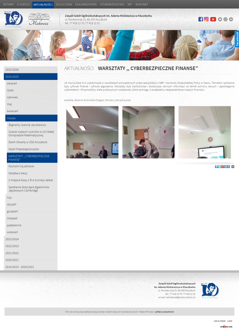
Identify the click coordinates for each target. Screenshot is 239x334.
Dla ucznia (64, 4)
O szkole (23, 4)
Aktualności (43, 4)
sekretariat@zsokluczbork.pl (180, 297)
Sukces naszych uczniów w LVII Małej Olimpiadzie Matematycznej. (31, 133)
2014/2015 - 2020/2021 (19, 267)
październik (14, 225)
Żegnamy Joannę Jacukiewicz (27, 125)
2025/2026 (12, 69)
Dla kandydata (86, 4)
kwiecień (12, 111)
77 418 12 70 (77, 23)
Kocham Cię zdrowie (21, 166)
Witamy (8, 4)
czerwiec (12, 97)
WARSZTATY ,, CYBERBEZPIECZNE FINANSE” (28, 157)
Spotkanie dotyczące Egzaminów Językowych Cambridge (29, 188)
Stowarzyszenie (112, 4)
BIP (130, 4)
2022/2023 (12, 246)
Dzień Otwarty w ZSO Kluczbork (28, 142)
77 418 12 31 (92, 23)
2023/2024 (12, 239)
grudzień (12, 211)
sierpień (12, 83)
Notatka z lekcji (18, 173)
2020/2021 (12, 260)
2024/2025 (12, 76)
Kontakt (142, 4)
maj (9, 104)
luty (9, 197)
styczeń (11, 204)
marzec (11, 118)
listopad (12, 218)
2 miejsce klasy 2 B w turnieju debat (31, 180)
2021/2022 (12, 253)
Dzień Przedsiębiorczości (24, 149)
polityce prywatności (164, 311)
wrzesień (12, 232)
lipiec (10, 90)
